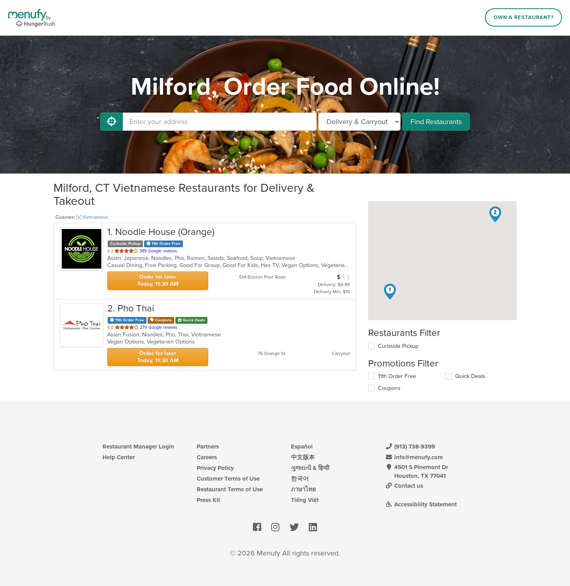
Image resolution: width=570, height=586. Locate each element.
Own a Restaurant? (524, 17)
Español (302, 446)
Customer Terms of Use (228, 478)
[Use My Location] (111, 122)
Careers (207, 457)
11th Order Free (397, 376)
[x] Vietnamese (92, 217)
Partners (208, 446)
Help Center (119, 457)
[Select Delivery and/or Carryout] (359, 122)
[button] (390, 292)
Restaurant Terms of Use (230, 489)
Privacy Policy (215, 467)
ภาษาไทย (303, 489)
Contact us (404, 485)
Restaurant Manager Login (138, 446)
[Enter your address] (220, 122)
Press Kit (208, 500)
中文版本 (303, 457)
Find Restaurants (436, 121)
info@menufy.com (414, 457)
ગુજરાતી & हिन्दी (310, 467)
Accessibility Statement (421, 504)
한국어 (300, 478)
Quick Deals (470, 376)
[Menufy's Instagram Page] (275, 527)
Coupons (389, 388)
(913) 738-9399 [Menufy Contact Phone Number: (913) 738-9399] (410, 446)
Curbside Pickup (398, 346)
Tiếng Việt (305, 500)
